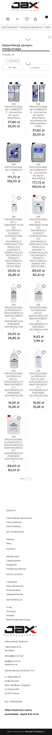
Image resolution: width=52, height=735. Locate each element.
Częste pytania (13, 560)
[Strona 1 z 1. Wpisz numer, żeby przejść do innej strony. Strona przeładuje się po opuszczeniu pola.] (27, 478)
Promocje (11, 611)
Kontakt (10, 615)
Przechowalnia (13, 590)
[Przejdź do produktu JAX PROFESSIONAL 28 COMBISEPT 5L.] (14, 152)
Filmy (9, 543)
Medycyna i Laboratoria (30, 27)
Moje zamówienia (14, 586)
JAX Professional (9, 27)
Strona (22, 479)
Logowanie (11, 582)
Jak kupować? (13, 556)
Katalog (10, 539)
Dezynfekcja (12, 61)
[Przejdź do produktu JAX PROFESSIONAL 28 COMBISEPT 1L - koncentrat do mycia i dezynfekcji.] (14, 92)
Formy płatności (14, 522)
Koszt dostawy (13, 526)
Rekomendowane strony (18, 619)
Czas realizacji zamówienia (19, 518)
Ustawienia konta (14, 594)
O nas (9, 607)
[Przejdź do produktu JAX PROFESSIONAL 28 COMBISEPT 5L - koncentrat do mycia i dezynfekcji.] (38, 152)
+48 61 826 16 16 (13, 647)
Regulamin (11, 565)
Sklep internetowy (25, 731)
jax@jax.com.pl (12, 661)
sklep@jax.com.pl (14, 655)
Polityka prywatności (16, 569)
